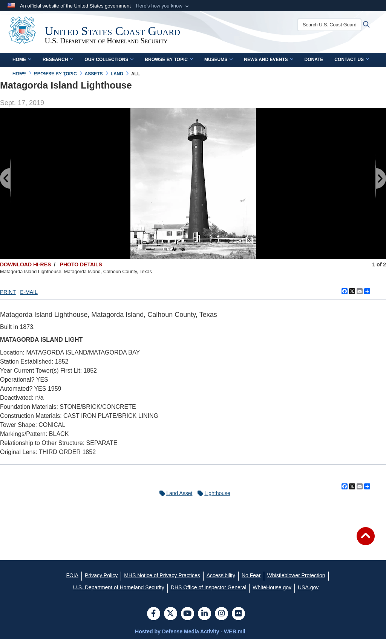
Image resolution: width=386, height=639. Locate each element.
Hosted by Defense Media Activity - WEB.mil (190, 631)
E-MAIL (29, 292)
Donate (314, 59)
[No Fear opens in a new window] (251, 575)
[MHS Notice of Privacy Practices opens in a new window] (162, 575)
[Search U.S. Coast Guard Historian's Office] (332, 24)
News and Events (268, 59)
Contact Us (351, 59)
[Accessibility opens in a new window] (221, 575)
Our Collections (108, 59)
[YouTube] (187, 614)
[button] (163, 6)
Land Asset (174, 493)
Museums (218, 59)
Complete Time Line (39, 76)
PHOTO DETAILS (81, 264)
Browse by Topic (169, 59)
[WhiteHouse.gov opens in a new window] (272, 587)
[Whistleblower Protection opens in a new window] (296, 575)
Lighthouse (212, 493)
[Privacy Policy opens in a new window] (101, 575)
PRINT (8, 292)
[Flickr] (238, 614)
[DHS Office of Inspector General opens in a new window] (209, 587)
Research (58, 59)
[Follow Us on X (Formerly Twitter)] (170, 614)
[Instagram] (221, 614)
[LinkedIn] (204, 614)
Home (21, 59)
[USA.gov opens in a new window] (308, 587)
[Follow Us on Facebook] (153, 614)
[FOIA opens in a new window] (72, 575)
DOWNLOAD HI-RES (25, 264)
